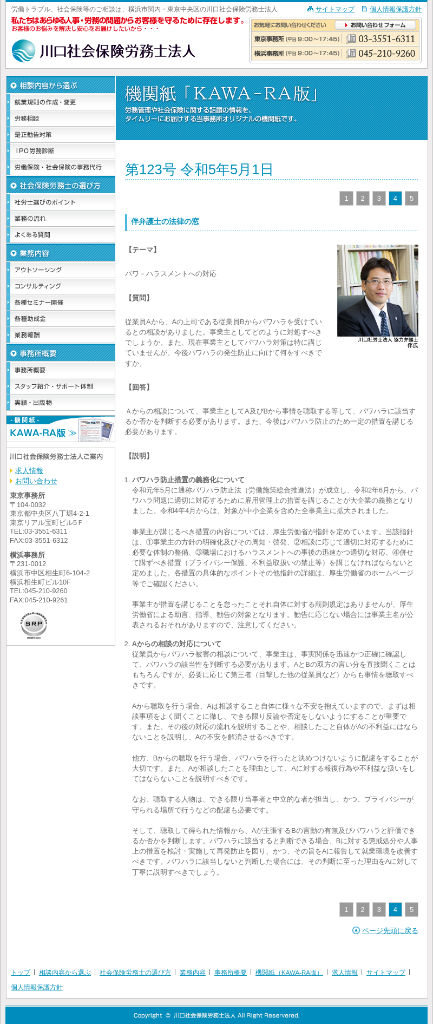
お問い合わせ (36, 481)
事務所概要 (230, 972)
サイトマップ (335, 9)
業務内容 (193, 972)
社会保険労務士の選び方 (135, 972)
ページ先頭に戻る (390, 931)
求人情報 (29, 471)
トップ (20, 972)
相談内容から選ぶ (65, 972)
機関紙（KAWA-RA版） (289, 972)
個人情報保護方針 (396, 9)
